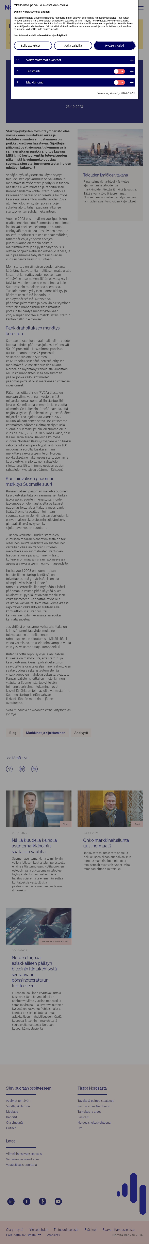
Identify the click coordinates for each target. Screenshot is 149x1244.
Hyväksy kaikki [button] (114, 45)
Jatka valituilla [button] (73, 45)
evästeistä (30, 35)
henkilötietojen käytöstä (53, 35)
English (45, 11)
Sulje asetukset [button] (30, 45)
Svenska (35, 11)
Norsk (26, 11)
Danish (18, 11)
